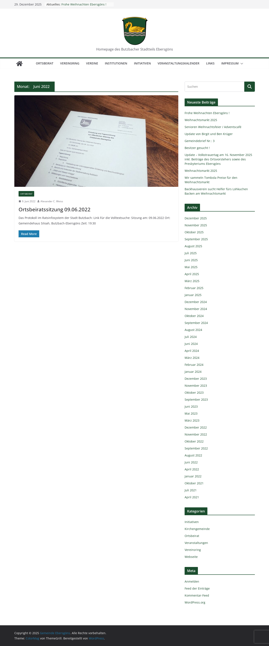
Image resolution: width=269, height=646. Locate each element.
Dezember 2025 (196, 218)
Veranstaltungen (196, 543)
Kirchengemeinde (197, 529)
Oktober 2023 (194, 393)
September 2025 (196, 239)
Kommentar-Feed (197, 595)
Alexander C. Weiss (52, 201)
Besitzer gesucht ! (197, 148)
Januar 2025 (193, 295)
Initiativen (142, 63)
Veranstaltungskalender (178, 63)
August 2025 (193, 246)
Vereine (92, 63)
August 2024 (193, 330)
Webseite (191, 557)
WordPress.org (195, 602)
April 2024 (192, 351)
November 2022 (196, 434)
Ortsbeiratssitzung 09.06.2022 (55, 209)
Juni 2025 (191, 260)
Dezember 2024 (196, 302)
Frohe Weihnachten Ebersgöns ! (83, 4)
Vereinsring (69, 63)
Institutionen (116, 63)
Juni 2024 (191, 344)
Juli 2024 (191, 337)
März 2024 (192, 358)
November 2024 (196, 309)
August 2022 (193, 455)
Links (210, 63)
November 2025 (196, 225)
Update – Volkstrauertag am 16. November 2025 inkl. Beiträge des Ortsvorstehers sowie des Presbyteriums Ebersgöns (218, 159)
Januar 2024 (193, 372)
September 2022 (196, 448)
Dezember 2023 (196, 379)
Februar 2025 (194, 288)
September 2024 (196, 323)
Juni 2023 (191, 406)
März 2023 (192, 420)
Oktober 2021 (194, 483)
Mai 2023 (191, 413)
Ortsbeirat (44, 63)
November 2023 (196, 386)
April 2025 (192, 274)
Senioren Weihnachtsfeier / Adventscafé (213, 127)
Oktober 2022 (194, 441)
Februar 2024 (194, 365)
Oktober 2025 (194, 232)
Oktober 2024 (194, 316)
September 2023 (196, 399)
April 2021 (192, 497)
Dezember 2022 (196, 427)
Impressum (230, 63)
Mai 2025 (191, 267)
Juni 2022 (191, 462)
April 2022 (192, 469)
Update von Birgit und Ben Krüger (209, 134)
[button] (241, 63)
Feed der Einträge (197, 588)
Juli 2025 (191, 253)
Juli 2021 (191, 490)
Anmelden (192, 581)
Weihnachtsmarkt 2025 (201, 120)
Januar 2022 (193, 476)
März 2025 (192, 281)
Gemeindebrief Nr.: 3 (200, 141)
